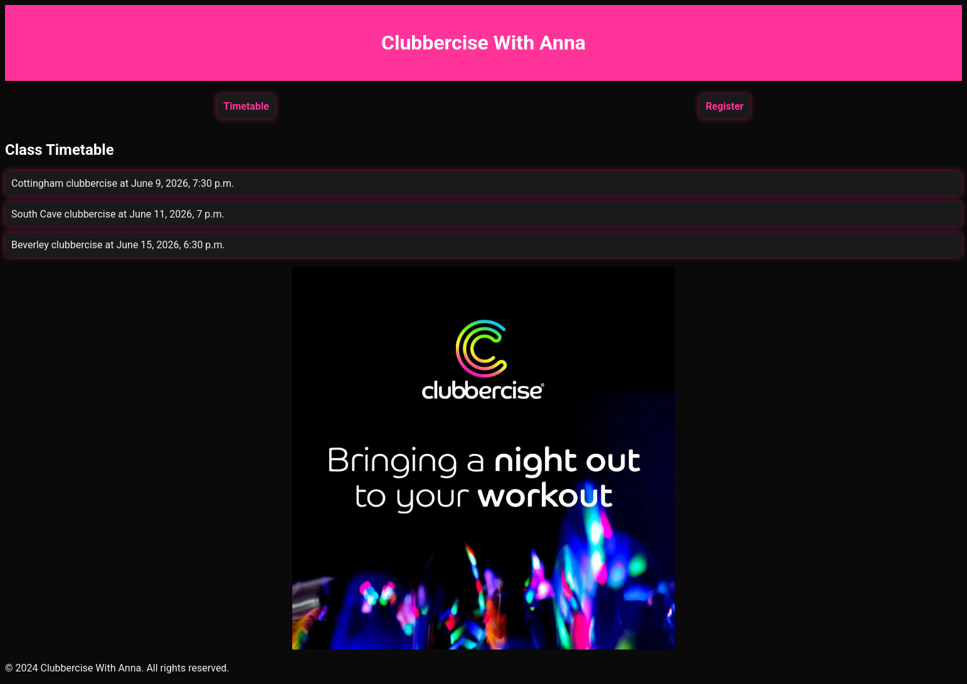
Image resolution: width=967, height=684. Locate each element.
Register (724, 106)
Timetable (246, 106)
